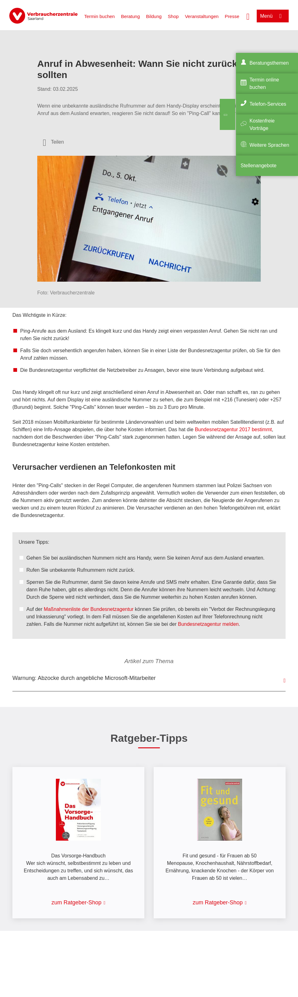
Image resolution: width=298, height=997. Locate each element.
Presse (232, 16)
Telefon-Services (268, 104)
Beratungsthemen (269, 63)
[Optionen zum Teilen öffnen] (53, 142)
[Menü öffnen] (273, 16)
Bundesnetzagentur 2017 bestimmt (233, 429)
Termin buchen (99, 16)
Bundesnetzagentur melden (208, 624)
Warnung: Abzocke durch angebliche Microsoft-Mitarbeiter (84, 678)
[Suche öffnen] (248, 16)
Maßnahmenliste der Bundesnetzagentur (88, 609)
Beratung (130, 16)
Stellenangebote (259, 165)
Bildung (154, 16)
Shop (173, 16)
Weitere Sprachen (269, 145)
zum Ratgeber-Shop (77, 902)
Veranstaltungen (202, 16)
